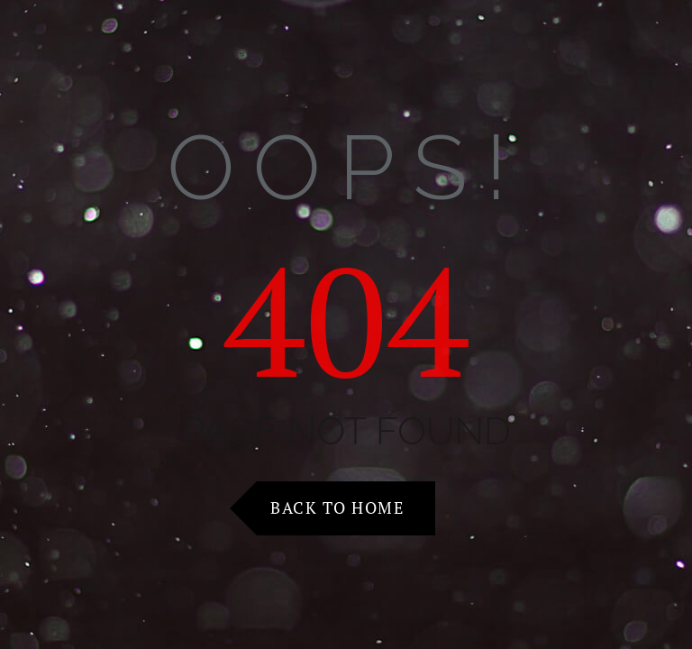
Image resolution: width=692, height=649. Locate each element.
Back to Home (337, 507)
